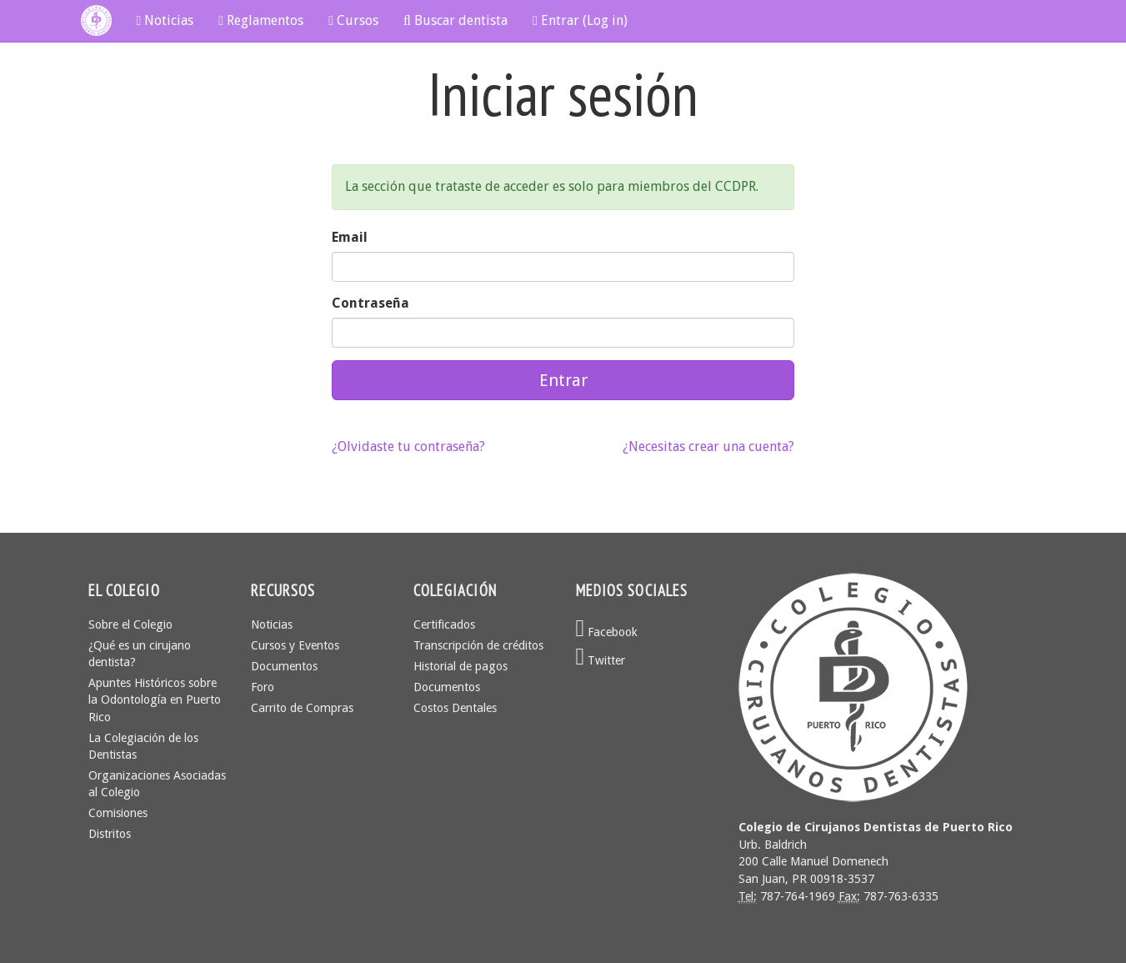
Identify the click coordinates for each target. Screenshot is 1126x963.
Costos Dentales (455, 708)
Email (350, 237)
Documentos (284, 666)
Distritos (109, 833)
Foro (262, 687)
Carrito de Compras (302, 708)
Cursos (353, 20)
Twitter (601, 660)
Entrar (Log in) (580, 20)
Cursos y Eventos (295, 645)
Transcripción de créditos (478, 645)
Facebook (607, 632)
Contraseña (370, 303)
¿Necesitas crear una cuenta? (708, 446)
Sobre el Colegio (130, 624)
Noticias (165, 20)
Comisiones (118, 813)
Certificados (444, 624)
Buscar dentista (455, 20)
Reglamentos (260, 20)
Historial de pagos (460, 666)
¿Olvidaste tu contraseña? (408, 446)
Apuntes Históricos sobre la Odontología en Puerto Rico (154, 699)
